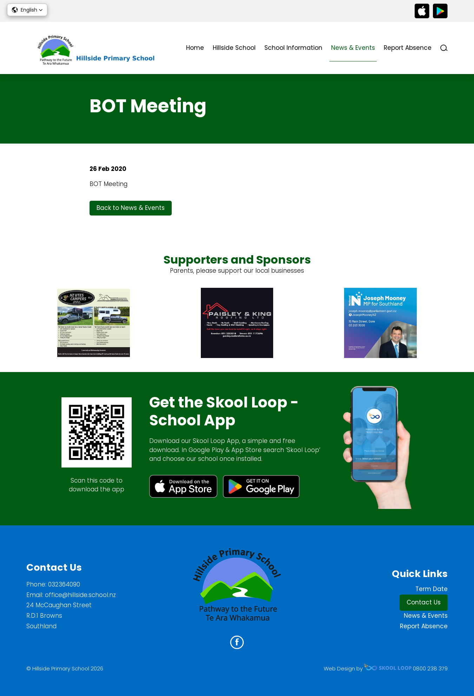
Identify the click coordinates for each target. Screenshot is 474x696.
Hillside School (234, 48)
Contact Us (424, 602)
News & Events (353, 48)
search (444, 48)
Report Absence (408, 48)
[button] (27, 10)
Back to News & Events (131, 208)
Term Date (431, 589)
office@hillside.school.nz (80, 595)
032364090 (64, 584)
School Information (293, 48)
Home (195, 48)
